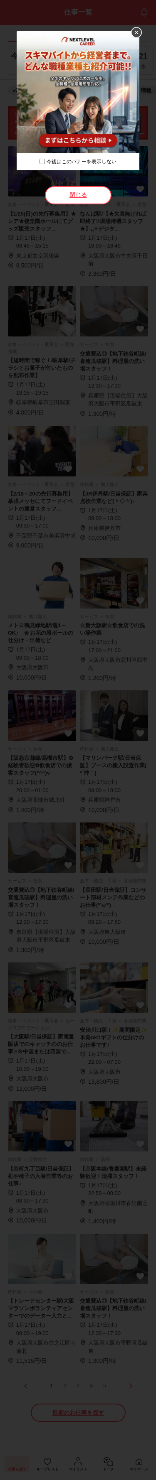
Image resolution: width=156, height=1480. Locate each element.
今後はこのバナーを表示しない (81, 161)
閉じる (78, 194)
